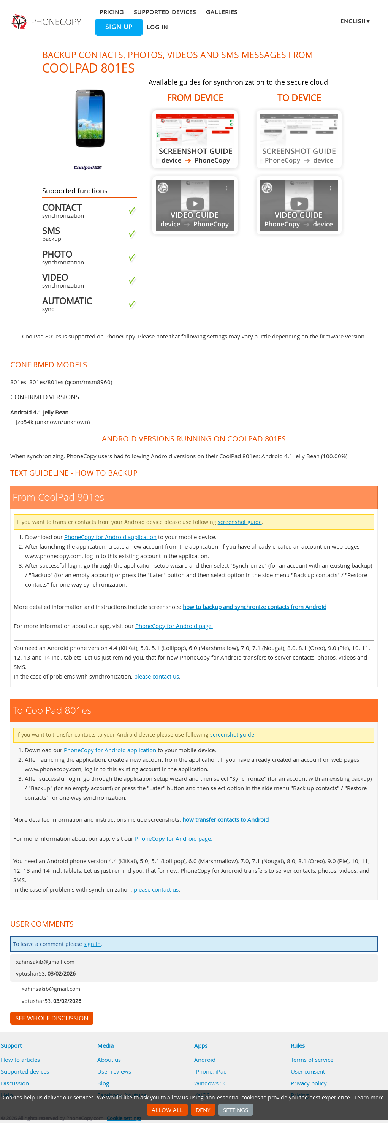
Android (204, 1059)
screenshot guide (240, 522)
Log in (157, 27)
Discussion (15, 1083)
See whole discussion (52, 1018)
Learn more (369, 1097)
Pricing (112, 12)
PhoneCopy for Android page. (174, 626)
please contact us (156, 676)
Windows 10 (210, 1083)
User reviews (114, 1071)
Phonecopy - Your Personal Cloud (47, 22)
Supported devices (165, 12)
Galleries (222, 12)
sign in (92, 944)
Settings (235, 1110)
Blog (103, 1083)
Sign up (119, 27)
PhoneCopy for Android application (110, 537)
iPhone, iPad (210, 1071)
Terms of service (312, 1059)
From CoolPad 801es (195, 139)
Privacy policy (309, 1083)
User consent (308, 1071)
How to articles (20, 1059)
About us (109, 1059)
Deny (203, 1110)
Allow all (167, 1110)
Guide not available (195, 205)
